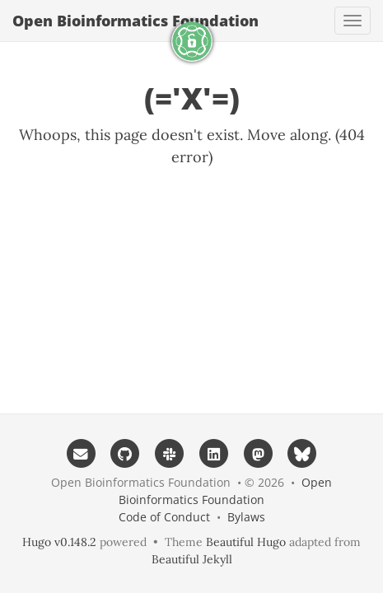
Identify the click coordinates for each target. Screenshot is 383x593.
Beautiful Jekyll (192, 559)
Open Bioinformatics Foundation (135, 20)
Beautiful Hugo (246, 542)
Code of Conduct (164, 517)
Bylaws (246, 517)
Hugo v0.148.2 (59, 542)
